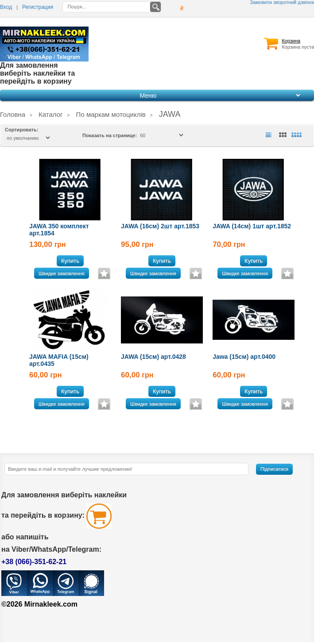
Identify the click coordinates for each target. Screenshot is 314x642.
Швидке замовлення (62, 273)
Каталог (51, 114)
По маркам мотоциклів (111, 114)
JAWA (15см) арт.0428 (153, 356)
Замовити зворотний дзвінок (282, 2)
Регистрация (37, 7)
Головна (12, 114)
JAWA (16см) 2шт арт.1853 (160, 226)
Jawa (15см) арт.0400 (244, 356)
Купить (70, 261)
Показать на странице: (110, 135)
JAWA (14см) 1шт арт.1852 (252, 226)
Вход (6, 7)
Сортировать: (21, 129)
